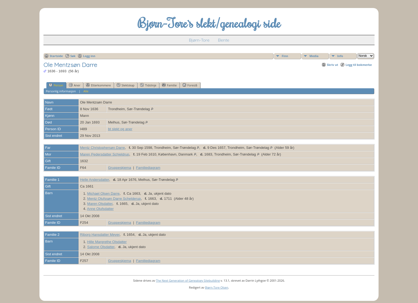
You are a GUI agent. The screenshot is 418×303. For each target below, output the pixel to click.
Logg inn (89, 56)
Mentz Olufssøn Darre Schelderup (114, 199)
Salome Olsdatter (100, 247)
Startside (56, 56)
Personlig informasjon (61, 91)
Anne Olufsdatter (100, 209)
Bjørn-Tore (199, 40)
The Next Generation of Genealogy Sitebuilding (188, 280)
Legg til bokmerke (358, 65)
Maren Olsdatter (99, 204)
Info (340, 56)
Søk (73, 56)
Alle (86, 91)
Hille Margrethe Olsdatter (107, 242)
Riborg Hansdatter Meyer (99, 235)
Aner (74, 85)
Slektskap (126, 85)
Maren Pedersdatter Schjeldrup (104, 154)
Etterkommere (98, 85)
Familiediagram (148, 168)
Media (314, 56)
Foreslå (190, 85)
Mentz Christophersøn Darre (102, 148)
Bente (223, 40)
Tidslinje (148, 85)
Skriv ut (332, 65)
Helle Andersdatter (94, 180)
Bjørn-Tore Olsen (216, 287)
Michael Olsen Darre (103, 194)
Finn (285, 56)
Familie (169, 85)
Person (56, 85)
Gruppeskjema (119, 168)
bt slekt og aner (120, 129)
